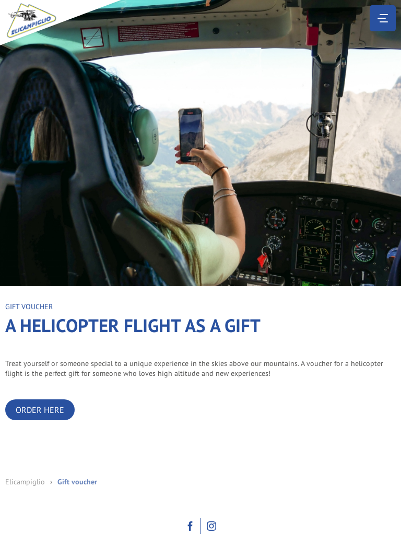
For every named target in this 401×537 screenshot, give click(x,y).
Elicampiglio (25, 481)
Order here (40, 410)
